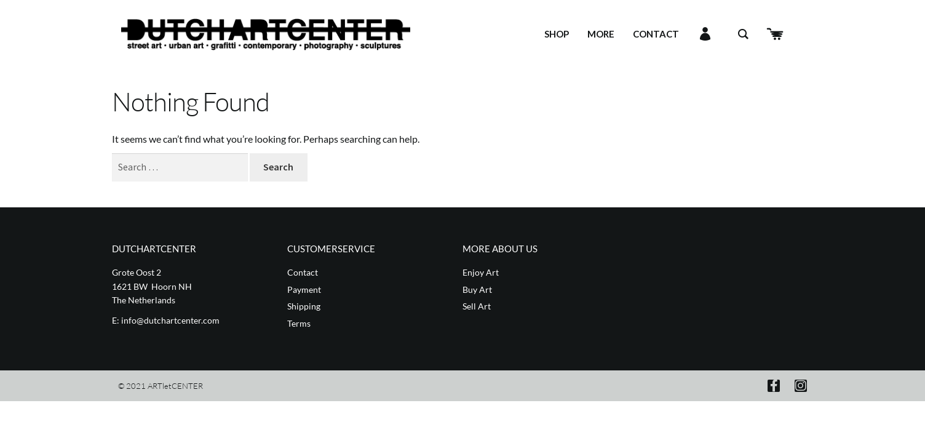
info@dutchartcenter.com (170, 320)
